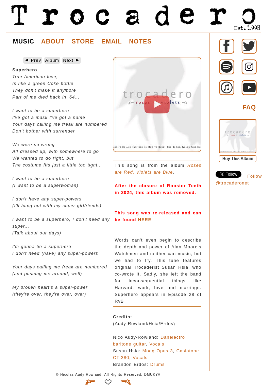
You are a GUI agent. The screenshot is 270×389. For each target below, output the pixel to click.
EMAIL (111, 41)
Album (52, 60)
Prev (32, 60)
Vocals (156, 344)
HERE (145, 219)
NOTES (140, 41)
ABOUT (53, 41)
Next (71, 60)
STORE (83, 41)
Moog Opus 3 (157, 350)
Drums (157, 364)
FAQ (249, 107)
